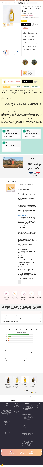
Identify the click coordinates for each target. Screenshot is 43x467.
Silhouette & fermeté (30, 6)
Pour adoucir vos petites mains (6, 415)
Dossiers (6, 405)
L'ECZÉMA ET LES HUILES (27, 416)
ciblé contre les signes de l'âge (25, 0)
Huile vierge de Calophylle (8, 385)
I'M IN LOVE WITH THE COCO (27, 407)
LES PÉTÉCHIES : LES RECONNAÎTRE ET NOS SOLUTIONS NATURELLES (27, 412)
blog (12, 2)
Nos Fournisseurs (16, 406)
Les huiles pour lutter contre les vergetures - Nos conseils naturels (6, 413)
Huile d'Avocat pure (33, 385)
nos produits (3, 3)
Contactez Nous (8, 462)
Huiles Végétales (16, 411)
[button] (2, 465)
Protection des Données (33, 462)
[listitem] (21, 334)
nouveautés (8, 2)
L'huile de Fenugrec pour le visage (27, 435)
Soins (16, 412)
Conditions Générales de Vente (23, 462)
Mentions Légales (15, 462)
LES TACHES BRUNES (27, 425)
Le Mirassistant (25, 27)
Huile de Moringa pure (16, 385)
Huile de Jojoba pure (25, 385)
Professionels (6, 406)
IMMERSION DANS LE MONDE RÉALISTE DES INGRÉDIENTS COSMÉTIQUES (27, 418)
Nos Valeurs (16, 405)
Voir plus (21, 366)
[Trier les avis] (21, 347)
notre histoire (15, 3)
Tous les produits (24, 6)
